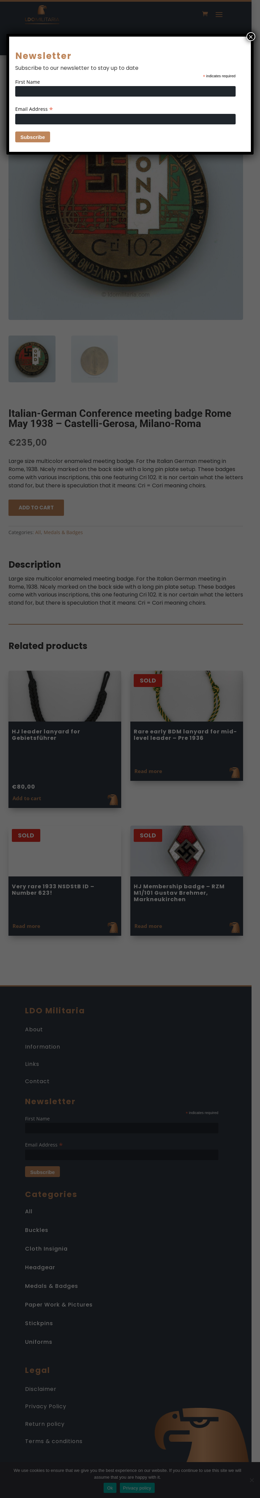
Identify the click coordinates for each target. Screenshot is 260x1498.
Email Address (34, 109)
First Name (27, 82)
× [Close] (250, 36)
